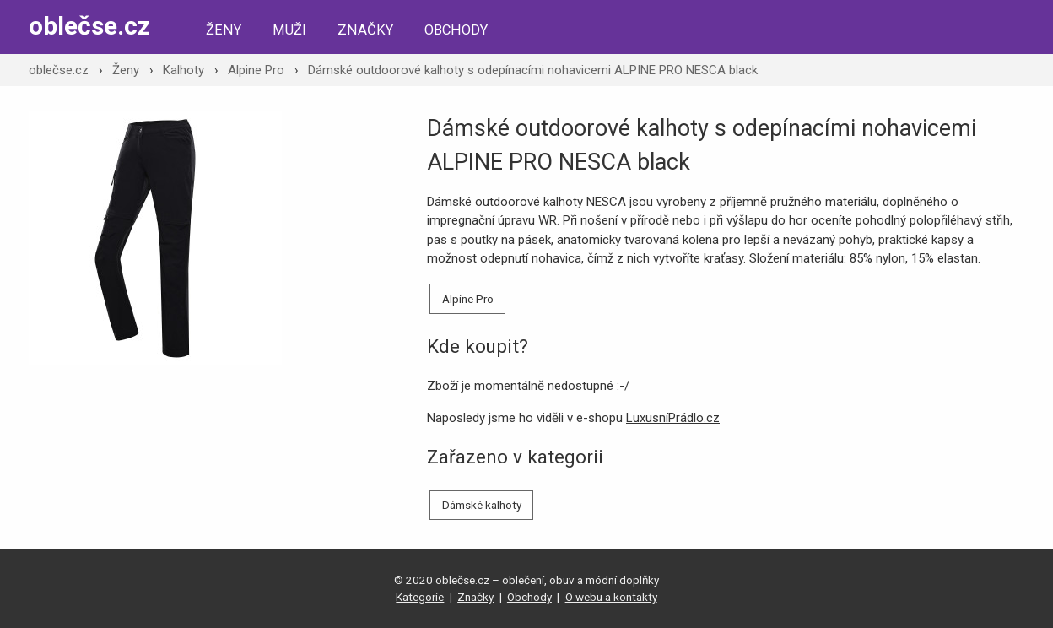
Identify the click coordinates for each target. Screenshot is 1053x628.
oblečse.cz (89, 26)
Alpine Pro (256, 70)
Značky (365, 30)
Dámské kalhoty (481, 505)
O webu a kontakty (611, 597)
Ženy (223, 30)
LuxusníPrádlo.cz (673, 417)
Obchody (456, 30)
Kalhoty (183, 70)
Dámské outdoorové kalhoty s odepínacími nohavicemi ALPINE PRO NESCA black (533, 70)
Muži (289, 30)
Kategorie (420, 597)
